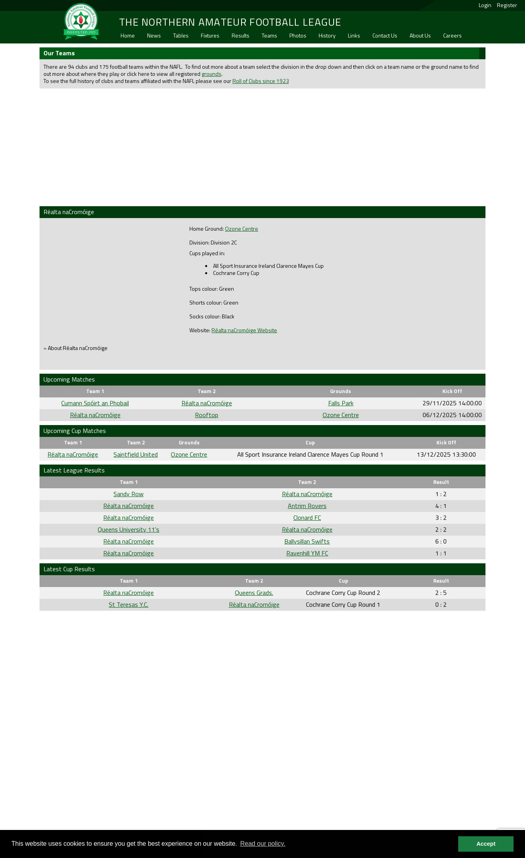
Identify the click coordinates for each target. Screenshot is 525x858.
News (154, 35)
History (327, 35)
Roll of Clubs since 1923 (260, 81)
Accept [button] (485, 844)
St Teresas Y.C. (128, 604)
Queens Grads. (254, 592)
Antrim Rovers (307, 505)
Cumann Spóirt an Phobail (95, 403)
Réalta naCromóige (206, 403)
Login (485, 5)
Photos (297, 35)
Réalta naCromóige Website (244, 330)
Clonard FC (307, 517)
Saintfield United (135, 454)
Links (354, 35)
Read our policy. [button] (262, 843)
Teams (269, 35)
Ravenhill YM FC (307, 553)
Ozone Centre (241, 228)
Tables (181, 35)
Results (240, 35)
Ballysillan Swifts (307, 541)
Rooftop (206, 415)
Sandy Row (128, 494)
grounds (211, 74)
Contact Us (384, 35)
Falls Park (340, 403)
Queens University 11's (128, 529)
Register (507, 5)
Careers (452, 35)
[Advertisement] (263, 146)
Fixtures (210, 35)
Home (128, 35)
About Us (420, 35)
